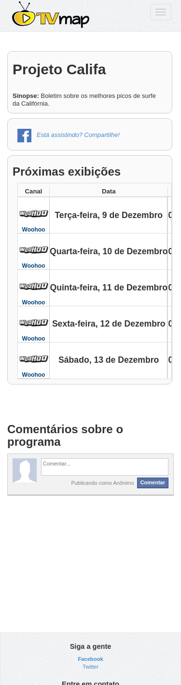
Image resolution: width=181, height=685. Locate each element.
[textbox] (105, 467)
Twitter (90, 667)
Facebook (90, 659)
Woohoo (33, 229)
